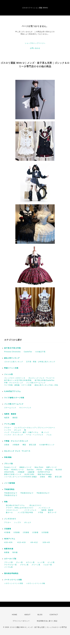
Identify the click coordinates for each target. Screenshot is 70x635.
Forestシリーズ (10, 467)
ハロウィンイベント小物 (35, 583)
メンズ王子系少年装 (24, 512)
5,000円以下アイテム (12, 391)
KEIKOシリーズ (17, 470)
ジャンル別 (8, 374)
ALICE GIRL (29, 474)
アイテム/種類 (9, 424)
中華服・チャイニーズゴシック (16, 441)
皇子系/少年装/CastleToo (44, 380)
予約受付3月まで (26, 493)
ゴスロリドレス (12, 510)
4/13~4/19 (21, 542)
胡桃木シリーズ (25, 467)
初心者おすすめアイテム (14, 505)
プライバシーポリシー (21, 621)
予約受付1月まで (10, 495)
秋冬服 (15, 552)
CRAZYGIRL (9, 472)
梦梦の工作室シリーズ (12, 474)
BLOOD (59, 470)
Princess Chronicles (12, 352)
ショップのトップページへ (35, 43)
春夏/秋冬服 (8, 549)
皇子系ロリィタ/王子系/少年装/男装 (18, 380)
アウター (7, 428)
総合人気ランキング (12, 358)
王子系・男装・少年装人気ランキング (40, 362)
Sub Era (30, 470)
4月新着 (7, 532)
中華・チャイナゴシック (13, 383)
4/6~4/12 (33, 542)
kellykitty (49, 470)
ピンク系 (51, 562)
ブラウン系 (24, 565)
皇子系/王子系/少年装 (12, 348)
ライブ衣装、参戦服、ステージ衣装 (18, 385)
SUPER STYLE (44, 472)
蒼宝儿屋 (32, 445)
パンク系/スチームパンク (35, 383)
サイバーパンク (25, 408)
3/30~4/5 (45, 542)
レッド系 (41, 562)
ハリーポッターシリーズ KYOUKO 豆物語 (20, 477)
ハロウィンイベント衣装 (13, 583)
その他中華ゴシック (47, 445)
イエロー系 (47, 565)
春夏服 (6, 552)
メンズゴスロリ (10, 519)
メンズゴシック (43, 508)
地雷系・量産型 (10, 414)
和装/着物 (8, 457)
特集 (6, 502)
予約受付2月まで (43, 493)
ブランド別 (8, 464)
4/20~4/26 (8, 542)
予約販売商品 (9, 489)
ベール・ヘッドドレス (34, 435)
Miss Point (39, 467)
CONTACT (54, 615)
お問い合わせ (35, 48)
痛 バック (45, 432)
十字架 (39, 512)
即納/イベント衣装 (11, 368)
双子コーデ (51, 512)
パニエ (49, 435)
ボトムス (17, 430)
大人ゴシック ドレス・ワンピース (41, 378)
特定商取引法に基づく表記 (47, 621)
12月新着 (45, 532)
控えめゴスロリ (35, 505)
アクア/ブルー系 (10, 565)
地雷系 (6, 418)
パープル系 (8, 567)
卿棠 (24, 445)
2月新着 (26, 532)
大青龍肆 (15, 445)
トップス (7, 430)
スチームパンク (10, 408)
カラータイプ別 (10, 559)
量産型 (15, 418)
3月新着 (17, 532)
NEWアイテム (9, 539)
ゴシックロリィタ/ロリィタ (14, 378)
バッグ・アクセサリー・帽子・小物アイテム (21, 432)
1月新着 (35, 532)
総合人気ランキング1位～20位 (46, 385)
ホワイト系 (30, 562)
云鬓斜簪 (31, 472)
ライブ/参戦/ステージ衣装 (14, 398)
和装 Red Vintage (45, 474)
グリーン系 (36, 565)
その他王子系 (40, 352)
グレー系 (19, 562)
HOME (14, 615)
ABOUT (27, 615)
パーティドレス (29, 510)
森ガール (8, 512)
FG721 (39, 470)
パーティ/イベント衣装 (13, 580)
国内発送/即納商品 (11, 573)
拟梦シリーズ (51, 467)
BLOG (40, 615)
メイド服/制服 (9, 483)
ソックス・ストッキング (13, 435)
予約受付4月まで (10, 493)
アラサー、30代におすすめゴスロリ (18, 508)
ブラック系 (8, 562)
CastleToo (28, 352)
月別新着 (7, 529)
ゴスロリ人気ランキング (13, 362)
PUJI (6, 470)
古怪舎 (6, 445)
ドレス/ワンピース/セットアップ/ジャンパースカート (34, 428)
